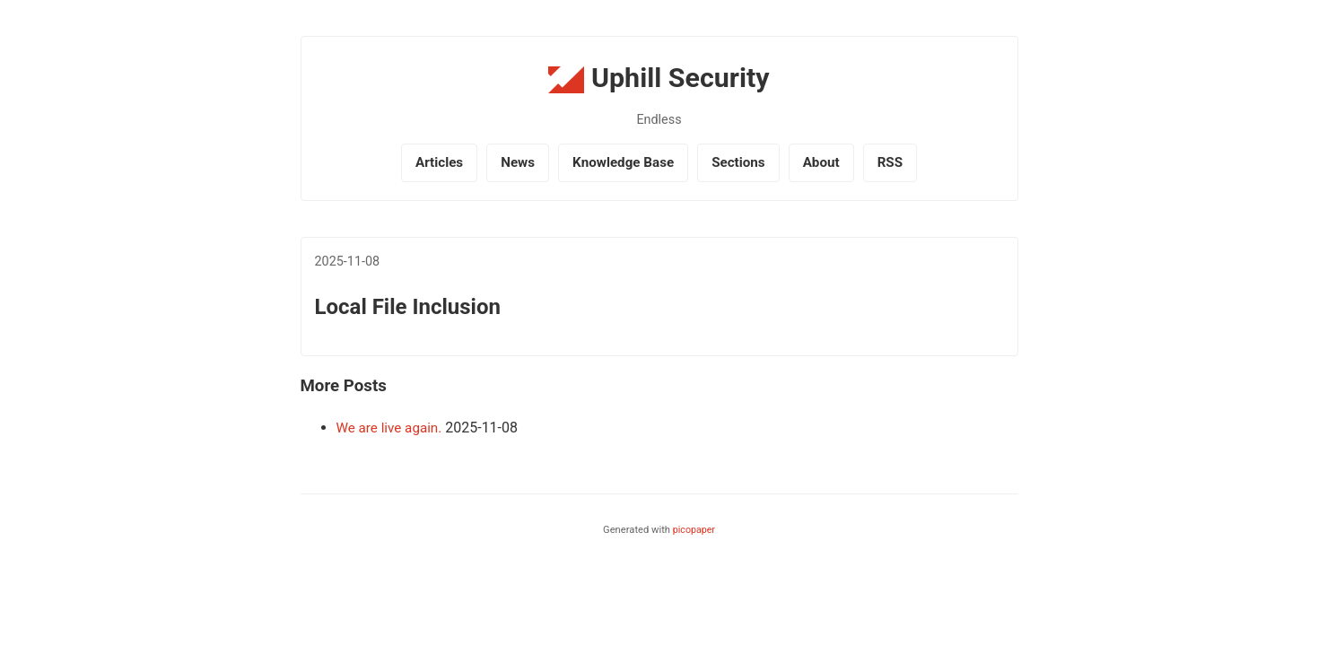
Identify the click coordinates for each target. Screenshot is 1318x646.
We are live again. (389, 428)
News (518, 162)
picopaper (694, 530)
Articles (439, 162)
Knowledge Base (623, 162)
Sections (738, 162)
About (821, 162)
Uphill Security (658, 77)
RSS (890, 162)
